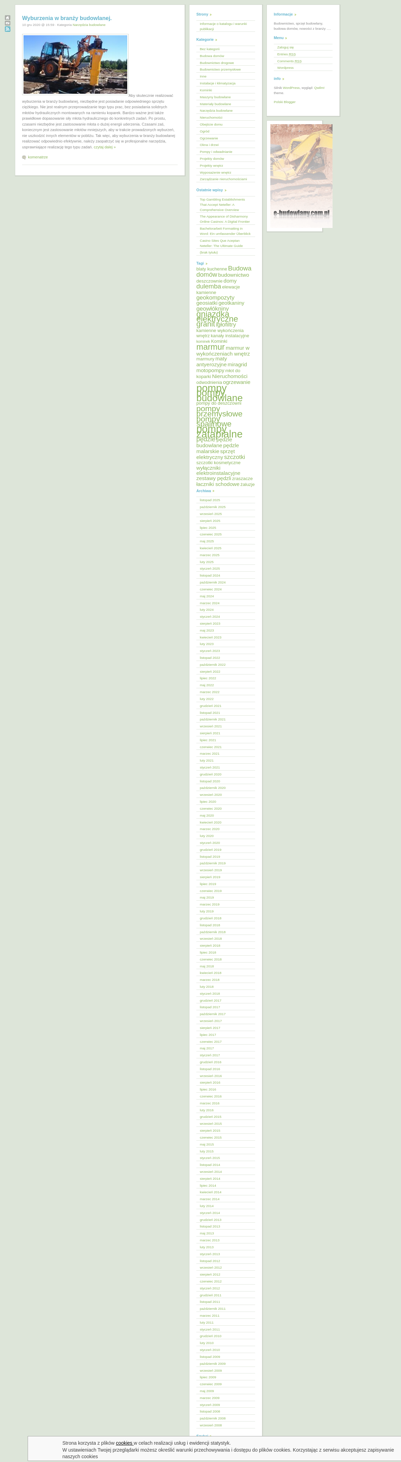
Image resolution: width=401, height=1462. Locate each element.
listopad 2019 (210, 856)
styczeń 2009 (210, 1405)
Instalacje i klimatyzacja (217, 83)
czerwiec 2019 (211, 891)
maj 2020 (207, 815)
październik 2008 (213, 1418)
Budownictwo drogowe (217, 63)
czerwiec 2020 (211, 808)
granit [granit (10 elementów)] (205, 324)
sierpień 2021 (210, 733)
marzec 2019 (210, 904)
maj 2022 (207, 685)
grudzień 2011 (211, 1295)
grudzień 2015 (211, 1117)
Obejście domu (211, 124)
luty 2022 (207, 699)
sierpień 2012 (210, 1274)
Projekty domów (212, 158)
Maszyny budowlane (215, 97)
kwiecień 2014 (211, 1192)
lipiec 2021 (208, 740)
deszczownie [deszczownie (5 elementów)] (209, 281)
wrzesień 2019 (211, 870)
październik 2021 (213, 719)
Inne (203, 76)
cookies (125, 1443)
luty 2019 (207, 911)
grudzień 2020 (211, 774)
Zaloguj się (285, 47)
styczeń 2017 (210, 1055)
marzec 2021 (210, 753)
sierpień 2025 (210, 521)
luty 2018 (207, 987)
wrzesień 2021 (211, 726)
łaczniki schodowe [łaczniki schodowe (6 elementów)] (218, 484)
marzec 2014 (210, 1199)
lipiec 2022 (208, 678)
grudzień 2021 (211, 706)
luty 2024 (207, 610)
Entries (286, 54)
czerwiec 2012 (211, 1281)
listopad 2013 (210, 1226)
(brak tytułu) (209, 252)
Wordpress (285, 68)
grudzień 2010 (211, 1336)
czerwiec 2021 (211, 747)
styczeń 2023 (210, 651)
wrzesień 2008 (211, 1425)
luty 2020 (207, 836)
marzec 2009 (210, 1398)
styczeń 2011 (210, 1329)
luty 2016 (207, 1110)
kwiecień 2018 (211, 973)
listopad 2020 (210, 781)
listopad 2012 (210, 1261)
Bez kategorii (210, 49)
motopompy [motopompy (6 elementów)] (210, 370)
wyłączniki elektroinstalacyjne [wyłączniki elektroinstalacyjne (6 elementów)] (218, 470)
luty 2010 (207, 1343)
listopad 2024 (210, 575)
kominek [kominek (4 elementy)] (203, 341)
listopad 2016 (210, 1069)
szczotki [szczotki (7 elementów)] (234, 457)
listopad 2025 (210, 500)
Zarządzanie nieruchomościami (223, 179)
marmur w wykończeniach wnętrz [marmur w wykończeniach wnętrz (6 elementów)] (223, 351)
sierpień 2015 (210, 1130)
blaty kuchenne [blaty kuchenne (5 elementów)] (211, 269)
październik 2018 (213, 932)
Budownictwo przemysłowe (220, 69)
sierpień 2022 (210, 671)
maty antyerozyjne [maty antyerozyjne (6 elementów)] (211, 361)
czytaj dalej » (105, 147)
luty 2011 (207, 1322)
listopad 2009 (210, 1357)
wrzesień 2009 (211, 1370)
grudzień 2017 (211, 1000)
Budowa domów (212, 56)
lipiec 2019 (208, 884)
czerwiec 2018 (211, 959)
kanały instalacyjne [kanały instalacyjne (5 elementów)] (230, 335)
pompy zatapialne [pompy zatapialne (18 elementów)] (219, 431)
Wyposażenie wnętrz (215, 172)
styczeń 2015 (210, 1158)
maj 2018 (207, 966)
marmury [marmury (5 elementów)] (205, 358)
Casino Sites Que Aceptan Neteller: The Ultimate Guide (221, 243)
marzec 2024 (210, 603)
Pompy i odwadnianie (216, 152)
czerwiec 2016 (211, 1096)
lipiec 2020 (208, 801)
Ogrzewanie (209, 138)
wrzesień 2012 (211, 1267)
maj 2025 (207, 541)
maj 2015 (207, 1144)
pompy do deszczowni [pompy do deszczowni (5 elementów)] (218, 403)
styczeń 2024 (210, 616)
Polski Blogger (285, 102)
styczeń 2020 (210, 843)
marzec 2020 (210, 829)
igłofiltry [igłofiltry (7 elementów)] (226, 324)
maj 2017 (207, 1048)
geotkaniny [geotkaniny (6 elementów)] (231, 303)
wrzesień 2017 (211, 1021)
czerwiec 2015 (211, 1137)
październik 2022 (213, 664)
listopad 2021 (210, 713)
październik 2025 (213, 507)
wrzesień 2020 (211, 795)
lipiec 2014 (208, 1185)
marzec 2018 (210, 980)
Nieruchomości (211, 117)
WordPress (291, 88)
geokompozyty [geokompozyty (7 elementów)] (215, 297)
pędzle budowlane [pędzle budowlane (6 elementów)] (214, 442)
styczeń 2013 (210, 1254)
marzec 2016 (210, 1103)
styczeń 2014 (210, 1213)
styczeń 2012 (210, 1288)
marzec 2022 (210, 692)
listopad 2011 (210, 1302)
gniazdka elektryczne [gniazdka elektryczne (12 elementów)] (217, 316)
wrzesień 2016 (211, 1076)
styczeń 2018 (210, 993)
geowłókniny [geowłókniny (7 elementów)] (212, 308)
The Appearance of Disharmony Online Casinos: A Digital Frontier (225, 218)
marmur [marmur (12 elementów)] (210, 346)
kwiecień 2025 (211, 548)
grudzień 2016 (211, 1062)
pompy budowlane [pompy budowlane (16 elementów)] (219, 395)
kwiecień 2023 (211, 637)
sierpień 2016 (210, 1082)
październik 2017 (213, 1014)
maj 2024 (207, 596)
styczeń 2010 (210, 1350)
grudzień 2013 (211, 1220)
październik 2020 (213, 788)
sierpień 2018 (210, 945)
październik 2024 (213, 582)
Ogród (204, 131)
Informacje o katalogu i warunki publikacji (223, 26)
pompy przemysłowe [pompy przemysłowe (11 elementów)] (219, 411)
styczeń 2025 (210, 568)
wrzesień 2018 (211, 938)
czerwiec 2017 (211, 1041)
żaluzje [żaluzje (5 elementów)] (248, 484)
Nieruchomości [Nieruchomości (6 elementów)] (229, 376)
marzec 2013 (210, 1240)
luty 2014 (207, 1206)
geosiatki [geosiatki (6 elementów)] (206, 303)
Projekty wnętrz (211, 165)
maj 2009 (207, 1391)
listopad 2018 (210, 925)
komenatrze (38, 157)
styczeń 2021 (210, 767)
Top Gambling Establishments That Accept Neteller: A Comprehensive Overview (222, 204)
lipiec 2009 (208, 1377)
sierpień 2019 (210, 877)
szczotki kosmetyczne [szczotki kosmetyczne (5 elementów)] (218, 462)
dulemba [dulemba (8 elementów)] (208, 286)
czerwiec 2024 (211, 589)
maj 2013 (207, 1233)
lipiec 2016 (208, 1089)
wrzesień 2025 (211, 514)
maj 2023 (207, 630)
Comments (289, 61)
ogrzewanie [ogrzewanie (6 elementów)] (236, 382)
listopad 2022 (210, 658)
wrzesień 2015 (211, 1123)
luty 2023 (207, 644)
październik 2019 (213, 863)
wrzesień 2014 (211, 1172)
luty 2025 (207, 562)
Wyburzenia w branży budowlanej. (67, 18)
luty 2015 (207, 1151)
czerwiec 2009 (211, 1384)
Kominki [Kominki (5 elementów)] (219, 341)
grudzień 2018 (211, 918)
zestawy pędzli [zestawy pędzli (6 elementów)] (213, 478)
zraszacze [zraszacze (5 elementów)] (242, 478)
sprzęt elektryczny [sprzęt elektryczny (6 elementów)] (215, 454)
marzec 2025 (210, 555)
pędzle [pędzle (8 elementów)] (205, 439)
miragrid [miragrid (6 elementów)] (237, 364)
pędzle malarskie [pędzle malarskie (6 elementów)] (217, 448)
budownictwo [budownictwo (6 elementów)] (233, 275)
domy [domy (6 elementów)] (230, 281)
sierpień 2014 (210, 1178)
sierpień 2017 (210, 1028)
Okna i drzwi (209, 145)
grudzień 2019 (211, 850)
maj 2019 (207, 897)
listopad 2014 (210, 1165)
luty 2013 (207, 1247)
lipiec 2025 (208, 528)
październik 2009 (213, 1364)
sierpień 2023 (210, 623)
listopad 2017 (210, 1007)
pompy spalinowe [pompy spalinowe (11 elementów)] (214, 421)
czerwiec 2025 (211, 534)
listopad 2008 (210, 1411)
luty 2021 (207, 760)
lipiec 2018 (208, 952)
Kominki (206, 90)
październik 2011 (213, 1309)
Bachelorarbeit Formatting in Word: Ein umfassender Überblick (225, 231)
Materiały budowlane (215, 104)
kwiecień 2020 (211, 822)
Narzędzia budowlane (89, 25)
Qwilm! (319, 88)
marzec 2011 (210, 1315)
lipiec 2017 (208, 1035)
